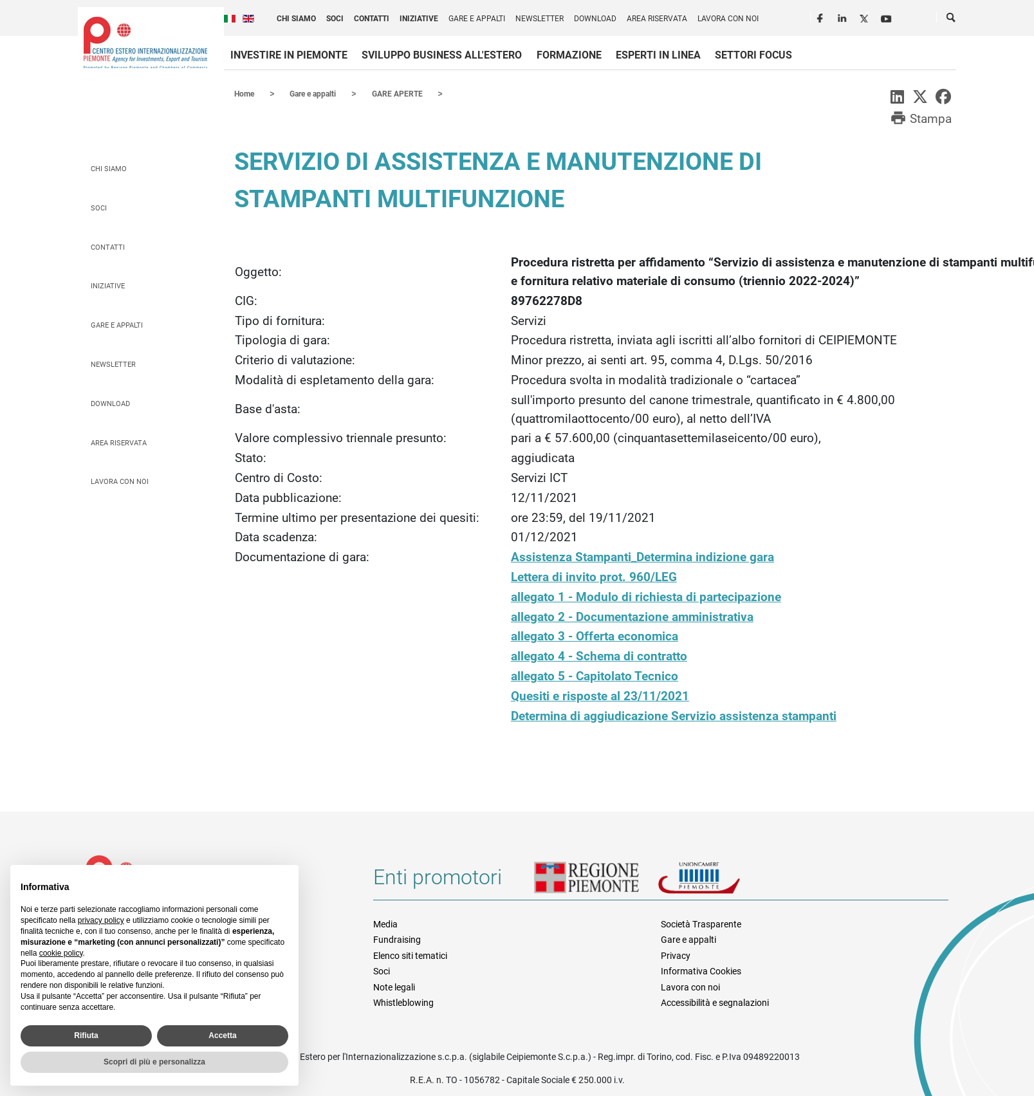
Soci (335, 18)
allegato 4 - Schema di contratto (599, 655)
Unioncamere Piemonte (717, 881)
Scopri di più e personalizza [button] (154, 1061)
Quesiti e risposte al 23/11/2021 (600, 695)
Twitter (865, 16)
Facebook (821, 16)
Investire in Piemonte (288, 55)
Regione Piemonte (596, 881)
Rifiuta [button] (86, 1035)
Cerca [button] (951, 20)
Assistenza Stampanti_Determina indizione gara (642, 556)
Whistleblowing (403, 1002)
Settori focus (753, 55)
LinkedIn (843, 16)
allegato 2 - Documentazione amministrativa (632, 616)
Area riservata (657, 18)
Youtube (887, 16)
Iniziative (419, 18)
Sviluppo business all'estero (442, 55)
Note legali (394, 986)
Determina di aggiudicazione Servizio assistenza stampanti (673, 715)
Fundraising (397, 939)
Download (595, 18)
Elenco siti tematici (410, 955)
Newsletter (539, 18)
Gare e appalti (476, 18)
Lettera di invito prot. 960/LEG (594, 576)
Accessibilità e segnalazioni (715, 1002)
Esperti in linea (658, 55)
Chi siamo (296, 18)
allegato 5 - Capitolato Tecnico (594, 675)
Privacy (675, 955)
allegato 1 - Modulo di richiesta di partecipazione (646, 596)
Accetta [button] (222, 1035)
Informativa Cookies (701, 970)
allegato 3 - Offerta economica (594, 635)
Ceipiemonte (145, 42)
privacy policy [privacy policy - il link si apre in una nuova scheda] (101, 920)
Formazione (569, 55)
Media (385, 923)
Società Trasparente (701, 923)
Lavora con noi (728, 18)
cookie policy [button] (61, 953)
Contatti (371, 18)
